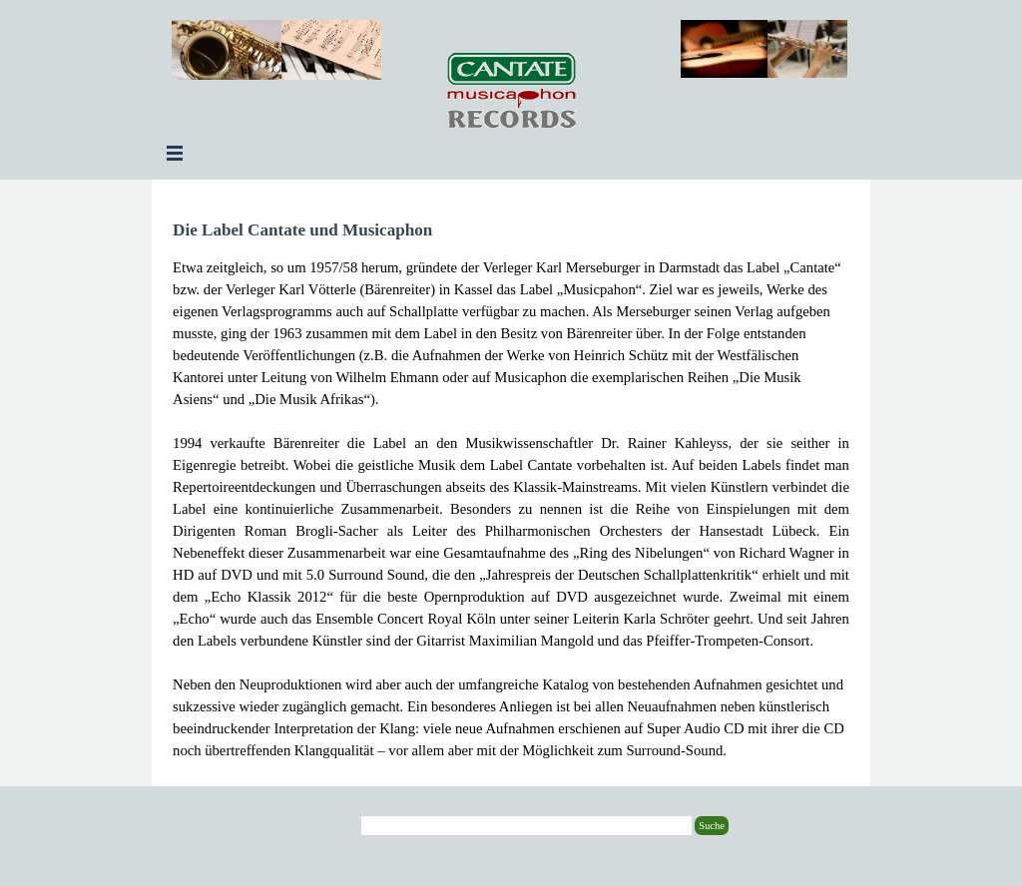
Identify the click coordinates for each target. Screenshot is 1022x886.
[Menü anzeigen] (175, 153)
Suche (712, 825)
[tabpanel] (511, 489)
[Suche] (526, 825)
